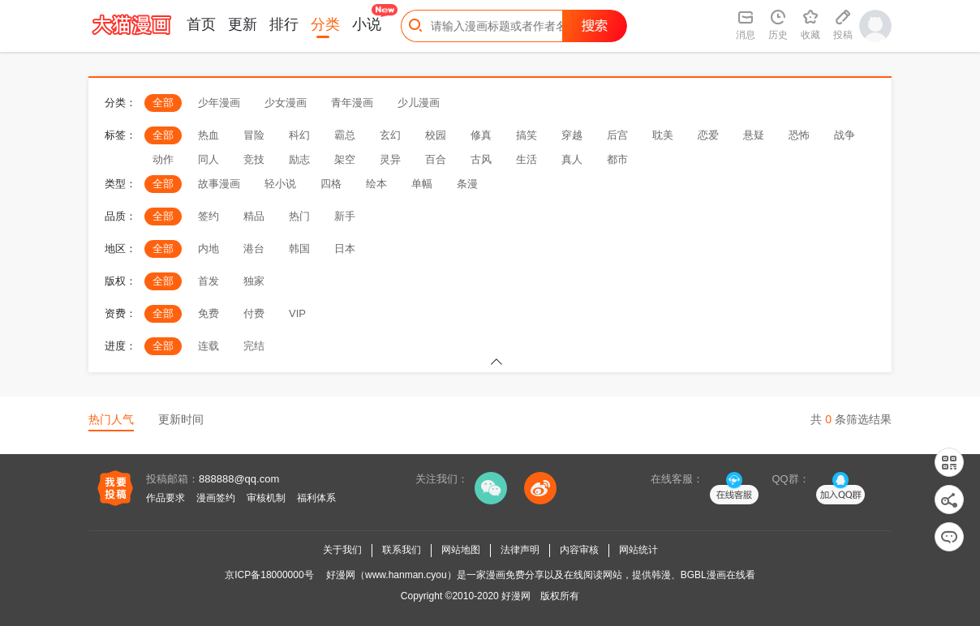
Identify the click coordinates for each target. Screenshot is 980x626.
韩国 (299, 248)
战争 (844, 135)
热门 (299, 216)
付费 (253, 313)
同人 (208, 159)
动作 (163, 159)
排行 (284, 24)
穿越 (571, 135)
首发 (208, 281)
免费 (208, 313)
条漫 (467, 184)
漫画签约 (215, 498)
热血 (208, 135)
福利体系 (316, 498)
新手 (344, 216)
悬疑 (753, 135)
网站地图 (460, 549)
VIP (297, 313)
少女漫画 (285, 102)
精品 (253, 216)
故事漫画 (219, 184)
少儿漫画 (419, 102)
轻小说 (280, 184)
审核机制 (266, 498)
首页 (201, 24)
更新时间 (181, 419)
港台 (253, 248)
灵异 (390, 159)
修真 (481, 135)
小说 (366, 24)
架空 (344, 159)
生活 (526, 159)
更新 (242, 24)
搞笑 (526, 135)
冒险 (253, 135)
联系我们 (401, 549)
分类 (325, 24)
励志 (299, 159)
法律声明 (520, 549)
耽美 (662, 135)
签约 (208, 216)
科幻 (299, 135)
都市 (617, 159)
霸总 (344, 135)
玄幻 (390, 135)
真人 (571, 159)
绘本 (376, 184)
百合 (435, 159)
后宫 (617, 135)
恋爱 (708, 135)
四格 (331, 184)
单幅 (421, 184)
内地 (208, 248)
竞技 (253, 159)
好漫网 (516, 596)
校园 (435, 135)
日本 (344, 248)
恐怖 (799, 135)
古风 (481, 159)
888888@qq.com (239, 479)
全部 (163, 102)
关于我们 (342, 549)
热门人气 (111, 419)
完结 (253, 346)
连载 (208, 346)
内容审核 (579, 549)
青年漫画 (352, 102)
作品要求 (165, 498)
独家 (253, 281)
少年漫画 (219, 102)
